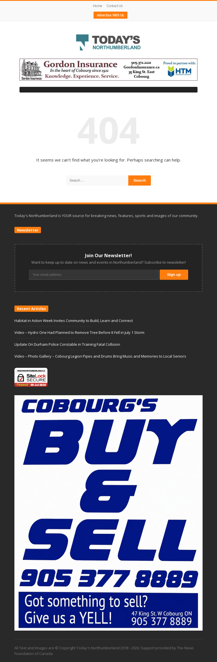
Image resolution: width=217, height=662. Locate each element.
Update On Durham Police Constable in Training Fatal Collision (67, 344)
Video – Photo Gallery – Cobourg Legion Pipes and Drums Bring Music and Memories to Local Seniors (100, 356)
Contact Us (115, 5)
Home (97, 5)
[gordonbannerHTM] (108, 69)
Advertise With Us (110, 15)
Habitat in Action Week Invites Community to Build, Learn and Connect (73, 320)
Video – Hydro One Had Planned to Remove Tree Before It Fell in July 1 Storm (79, 332)
